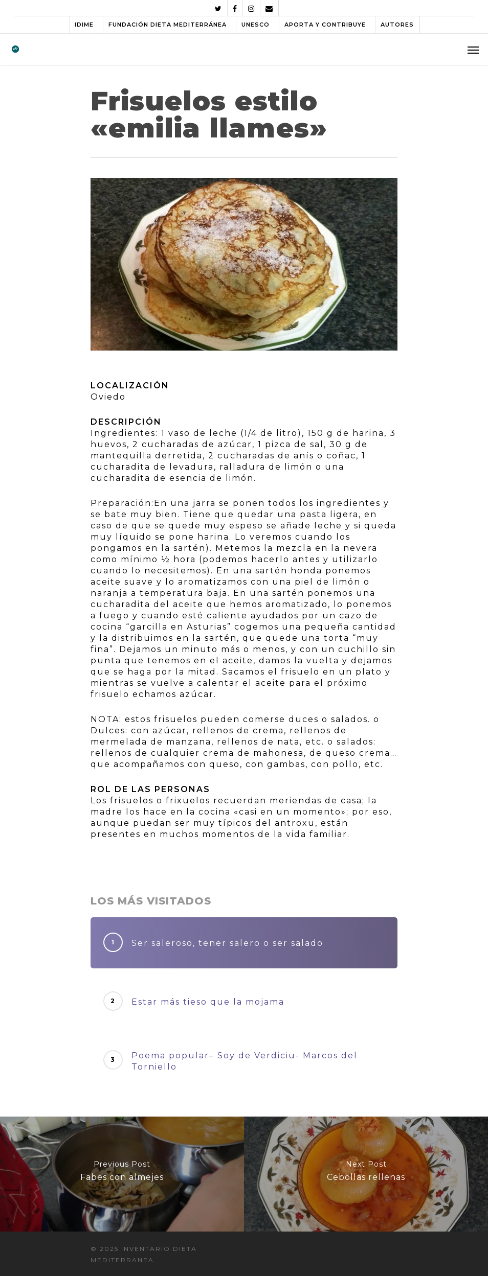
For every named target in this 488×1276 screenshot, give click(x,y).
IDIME (84, 24)
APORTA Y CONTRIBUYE (325, 24)
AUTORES (397, 24)
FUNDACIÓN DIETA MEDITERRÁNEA (167, 24)
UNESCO (255, 24)
